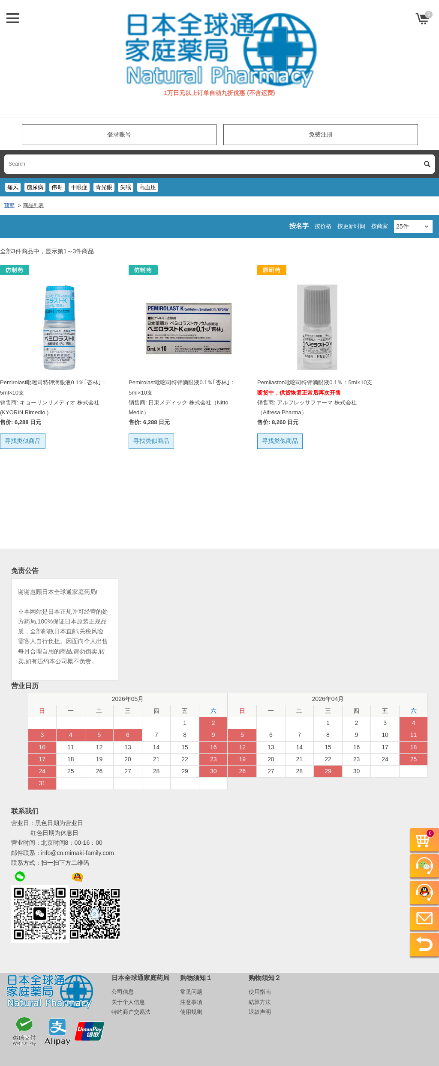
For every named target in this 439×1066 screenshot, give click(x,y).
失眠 (125, 187)
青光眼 (104, 187)
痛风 (12, 187)
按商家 (379, 226)
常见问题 (191, 992)
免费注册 (321, 134)
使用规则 (191, 1012)
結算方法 (260, 1002)
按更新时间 (351, 226)
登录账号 (119, 134)
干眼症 (79, 187)
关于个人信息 (128, 1002)
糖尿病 (35, 187)
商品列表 (33, 205)
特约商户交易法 (130, 1012)
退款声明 (260, 1012)
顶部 (9, 205)
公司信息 (122, 992)
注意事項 (191, 1002)
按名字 (299, 225)
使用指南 (260, 992)
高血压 (147, 187)
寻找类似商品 (23, 440)
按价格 (323, 226)
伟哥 (57, 187)
